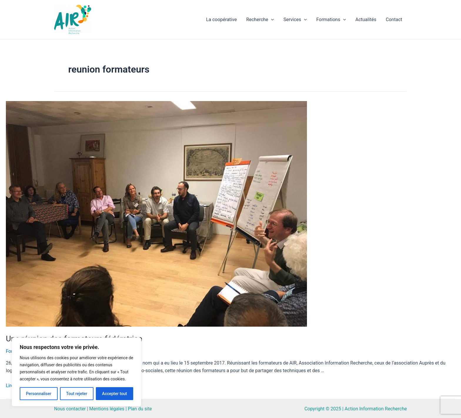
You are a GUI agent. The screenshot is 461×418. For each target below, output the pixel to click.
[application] (271, 19)
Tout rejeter (76, 393)
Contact (394, 19)
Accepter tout (114, 393)
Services (295, 19)
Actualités (365, 19)
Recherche (260, 19)
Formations (331, 19)
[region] (76, 372)
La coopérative (221, 19)
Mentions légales (107, 408)
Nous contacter (70, 408)
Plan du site (141, 408)
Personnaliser (38, 393)
